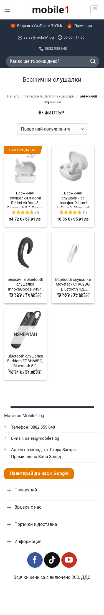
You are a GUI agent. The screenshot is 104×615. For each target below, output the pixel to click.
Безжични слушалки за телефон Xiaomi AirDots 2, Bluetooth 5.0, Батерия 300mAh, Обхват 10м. (73, 199)
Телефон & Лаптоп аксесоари (49, 96)
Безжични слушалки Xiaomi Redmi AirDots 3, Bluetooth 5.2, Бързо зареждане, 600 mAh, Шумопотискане (25, 199)
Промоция (79, 25)
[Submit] (93, 61)
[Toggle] (9, 490)
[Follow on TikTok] (52, 560)
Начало (13, 96)
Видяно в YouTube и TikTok (36, 26)
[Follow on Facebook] (35, 560)
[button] (7, 9)
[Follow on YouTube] (69, 560)
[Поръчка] (52, 128)
